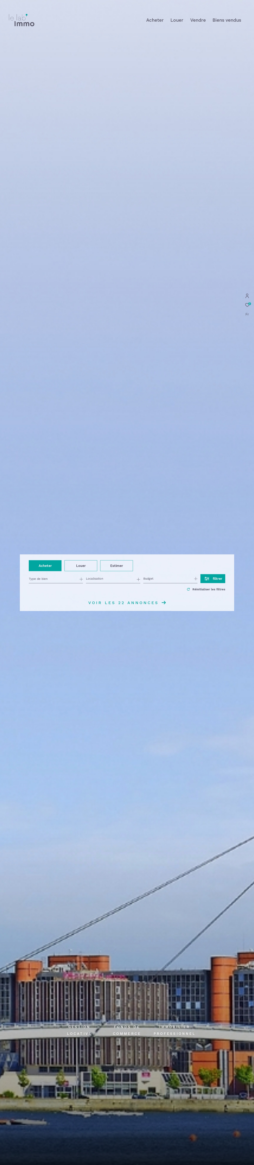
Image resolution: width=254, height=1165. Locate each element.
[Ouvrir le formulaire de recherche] (212, 578)
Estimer (116, 565)
